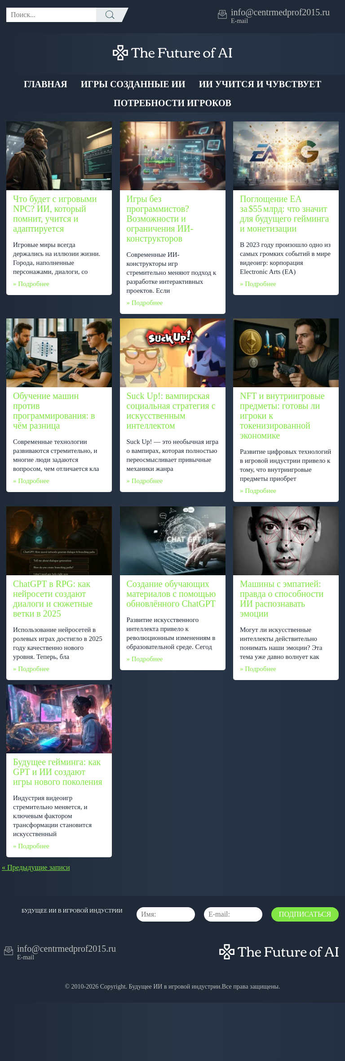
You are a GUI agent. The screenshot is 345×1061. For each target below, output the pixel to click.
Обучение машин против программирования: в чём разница (54, 410)
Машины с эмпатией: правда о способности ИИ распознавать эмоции (281, 598)
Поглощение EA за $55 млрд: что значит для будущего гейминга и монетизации (284, 213)
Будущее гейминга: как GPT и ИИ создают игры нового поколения (57, 772)
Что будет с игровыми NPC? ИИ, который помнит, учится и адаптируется (55, 213)
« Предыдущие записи (36, 867)
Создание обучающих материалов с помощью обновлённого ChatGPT (171, 594)
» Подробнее (31, 283)
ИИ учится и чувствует (260, 84)
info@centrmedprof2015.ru (280, 12)
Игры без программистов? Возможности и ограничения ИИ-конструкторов (160, 218)
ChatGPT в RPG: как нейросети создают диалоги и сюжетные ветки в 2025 (53, 598)
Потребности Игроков (172, 103)
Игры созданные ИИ (133, 84)
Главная (45, 84)
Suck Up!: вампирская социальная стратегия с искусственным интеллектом (171, 410)
